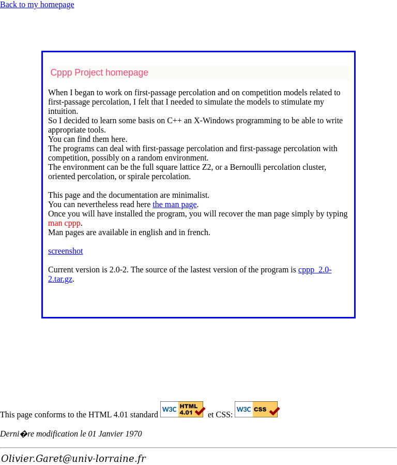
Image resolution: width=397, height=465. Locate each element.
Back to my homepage (37, 4)
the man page (174, 204)
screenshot (65, 250)
